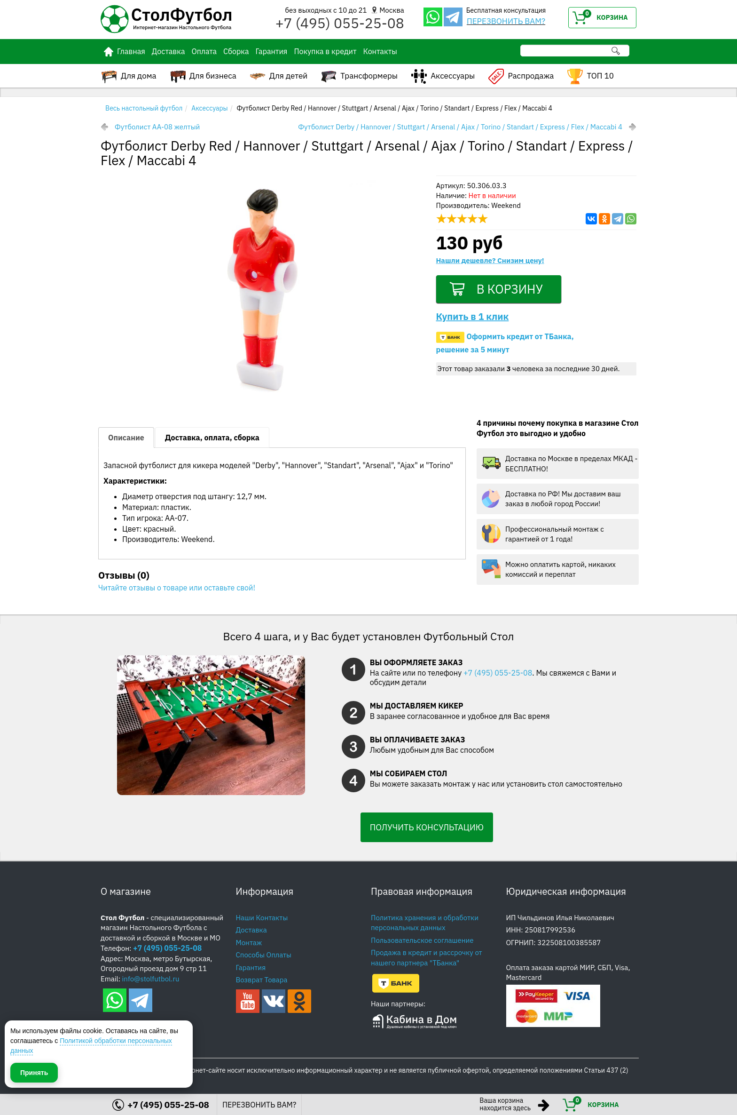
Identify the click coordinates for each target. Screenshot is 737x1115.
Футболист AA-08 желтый (157, 126)
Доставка (168, 51)
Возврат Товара (262, 979)
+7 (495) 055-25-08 (497, 672)
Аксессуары (209, 108)
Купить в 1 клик (472, 317)
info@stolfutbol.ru (151, 978)
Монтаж (249, 942)
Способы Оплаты (263, 954)
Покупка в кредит (325, 51)
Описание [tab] (126, 437)
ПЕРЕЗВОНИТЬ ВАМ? (506, 21)
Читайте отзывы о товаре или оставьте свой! (176, 587)
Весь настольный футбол (143, 108)
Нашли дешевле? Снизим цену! (490, 260)
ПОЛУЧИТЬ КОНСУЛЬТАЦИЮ (427, 827)
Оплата (204, 51)
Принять (34, 1072)
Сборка (236, 51)
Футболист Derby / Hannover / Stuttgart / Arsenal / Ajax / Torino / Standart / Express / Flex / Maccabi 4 (460, 126)
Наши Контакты (262, 917)
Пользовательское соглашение (422, 940)
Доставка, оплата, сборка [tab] (212, 437)
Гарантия (271, 51)
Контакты (380, 51)
